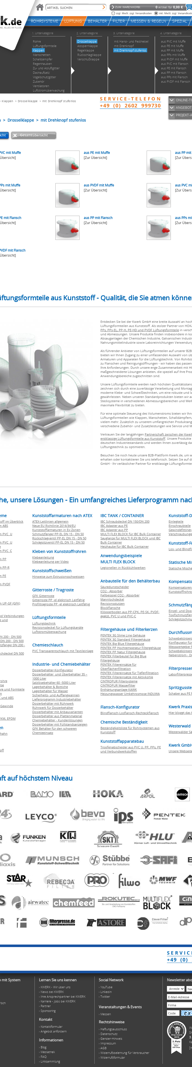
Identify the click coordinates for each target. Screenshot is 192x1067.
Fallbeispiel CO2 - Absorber (119, 595)
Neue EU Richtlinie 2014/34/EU (54, 525)
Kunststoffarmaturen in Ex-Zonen (56, 530)
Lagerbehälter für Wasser (50, 691)
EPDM (11, 718)
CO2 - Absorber (111, 591)
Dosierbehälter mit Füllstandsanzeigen (59, 724)
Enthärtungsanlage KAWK (118, 689)
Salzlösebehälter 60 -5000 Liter (54, 682)
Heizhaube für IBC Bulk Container (124, 546)
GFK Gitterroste (43, 596)
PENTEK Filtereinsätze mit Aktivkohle (126, 677)
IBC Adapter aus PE (114, 525)
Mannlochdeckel (112, 599)
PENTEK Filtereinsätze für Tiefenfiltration (129, 673)
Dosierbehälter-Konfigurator (52, 670)
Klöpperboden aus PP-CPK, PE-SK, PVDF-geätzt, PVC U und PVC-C (129, 614)
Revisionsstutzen (112, 603)
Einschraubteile (180, 525)
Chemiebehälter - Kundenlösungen (57, 720)
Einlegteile (176, 521)
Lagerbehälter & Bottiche (50, 687)
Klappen (7, 101)
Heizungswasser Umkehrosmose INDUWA (130, 694)
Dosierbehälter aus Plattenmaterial (57, 716)
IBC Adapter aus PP (114, 530)
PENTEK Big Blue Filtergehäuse (122, 643)
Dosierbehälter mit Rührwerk (53, 703)
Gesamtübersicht (34, 135)
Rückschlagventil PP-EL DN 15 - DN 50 (59, 538)
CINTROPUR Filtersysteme (118, 681)
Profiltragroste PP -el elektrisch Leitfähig (61, 604)
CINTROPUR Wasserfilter (117, 685)
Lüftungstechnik (44, 623)
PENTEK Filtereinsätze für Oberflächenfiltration (118, 666)
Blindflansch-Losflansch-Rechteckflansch (129, 713)
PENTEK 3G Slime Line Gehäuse (122, 635)
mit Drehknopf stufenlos (59, 101)
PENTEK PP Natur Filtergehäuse (122, 652)
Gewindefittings (180, 530)
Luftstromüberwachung (49, 632)
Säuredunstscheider (114, 587)
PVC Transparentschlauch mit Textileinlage (62, 651)
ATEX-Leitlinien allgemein (50, 521)
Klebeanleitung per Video (50, 561)
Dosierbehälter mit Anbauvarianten (57, 712)
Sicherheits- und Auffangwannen (56, 695)
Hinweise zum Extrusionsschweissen (58, 576)
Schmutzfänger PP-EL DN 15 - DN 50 (58, 534)
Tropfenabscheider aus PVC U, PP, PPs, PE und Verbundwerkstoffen (130, 749)
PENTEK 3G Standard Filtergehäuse (125, 639)
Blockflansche (110, 608)
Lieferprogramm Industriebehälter (56, 699)
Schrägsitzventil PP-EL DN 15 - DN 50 (58, 542)
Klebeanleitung (43, 557)
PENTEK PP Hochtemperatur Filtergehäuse (130, 648)
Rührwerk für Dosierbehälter (52, 707)
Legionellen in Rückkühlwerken (123, 568)
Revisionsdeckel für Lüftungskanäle (57, 627)
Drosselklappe (28, 101)
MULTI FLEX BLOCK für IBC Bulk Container (130, 534)
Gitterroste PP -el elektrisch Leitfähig (58, 600)
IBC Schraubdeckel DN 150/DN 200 (124, 521)
